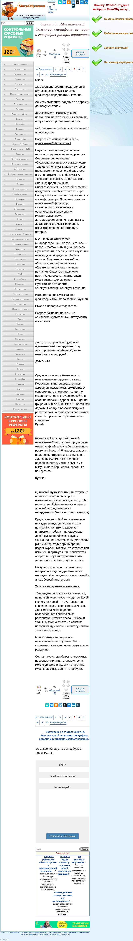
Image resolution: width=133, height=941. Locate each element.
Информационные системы (20, 174)
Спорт (20, 334)
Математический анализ (20, 234)
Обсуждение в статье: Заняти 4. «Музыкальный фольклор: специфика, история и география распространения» (64, 735)
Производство (20, 304)
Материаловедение (20, 239)
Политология (20, 289)
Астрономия (20, 89)
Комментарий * (62, 787)
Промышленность (20, 309)
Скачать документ (80, 53)
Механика (20, 269)
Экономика (20, 404)
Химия (20, 389)
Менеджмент (20, 254)
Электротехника (20, 409)
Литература (20, 214)
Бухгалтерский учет (20, 114)
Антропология (20, 74)
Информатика (20, 169)
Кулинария (20, 199)
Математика (20, 229)
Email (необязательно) (62, 776)
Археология (20, 79)
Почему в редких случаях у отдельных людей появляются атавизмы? (64, 865)
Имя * (62, 764)
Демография (20, 139)
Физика (20, 369)
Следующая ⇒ (58, 74)
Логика (20, 219)
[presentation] (62, 826)
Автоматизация (20, 64)
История (20, 184)
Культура (20, 204)
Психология (20, 314)
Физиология (20, 374)
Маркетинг (20, 224)
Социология (20, 329)
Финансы (20, 384)
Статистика (20, 339)
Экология (20, 399)
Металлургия (20, 259)
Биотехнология (20, 104)
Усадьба (20, 364)
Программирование (20, 299)
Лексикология (20, 209)
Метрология (20, 264)
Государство (20, 134)
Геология (20, 129)
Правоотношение (20, 294)
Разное (20, 324)
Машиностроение (20, 244)
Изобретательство (20, 159)
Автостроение (20, 69)
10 (47, 74)
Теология (20, 349)
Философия (20, 379)
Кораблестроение (20, 194)
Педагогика (20, 284)
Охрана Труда (20, 279)
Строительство (20, 344)
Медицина (20, 249)
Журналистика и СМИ (20, 149)
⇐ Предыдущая (44, 69)
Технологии (20, 354)
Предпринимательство (20, 94)
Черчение (20, 394)
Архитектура (20, 84)
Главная (51, 1)
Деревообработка (20, 144)
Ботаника (20, 109)
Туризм (20, 359)
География (20, 124)
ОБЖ (20, 274)
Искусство (20, 179)
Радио (20, 319)
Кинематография (20, 189)
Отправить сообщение (62, 836)
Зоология (20, 154)
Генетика (20, 119)
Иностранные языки (20, 164)
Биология (20, 99)
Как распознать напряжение (78, 859)
